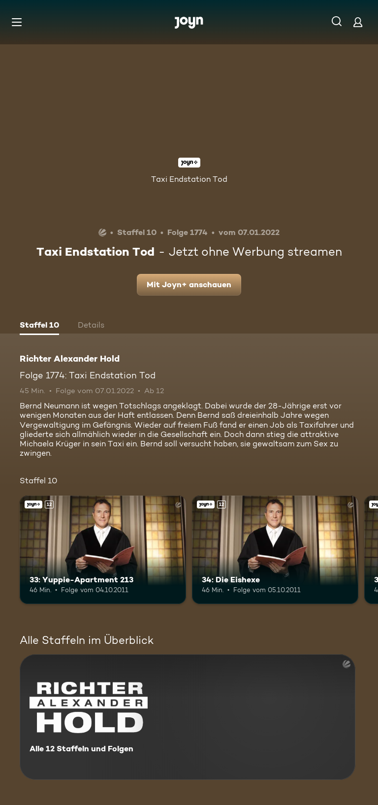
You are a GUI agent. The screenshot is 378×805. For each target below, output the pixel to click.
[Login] (358, 22)
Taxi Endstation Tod (189, 179)
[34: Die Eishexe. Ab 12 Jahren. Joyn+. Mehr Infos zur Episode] (275, 550)
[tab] (39, 326)
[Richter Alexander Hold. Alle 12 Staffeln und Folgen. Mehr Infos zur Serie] (187, 717)
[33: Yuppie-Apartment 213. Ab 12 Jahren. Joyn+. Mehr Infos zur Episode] (103, 550)
